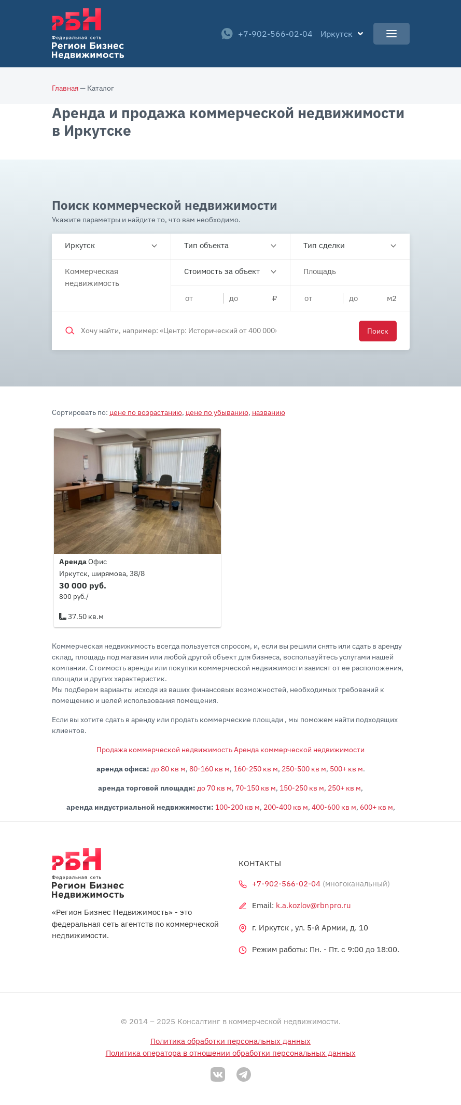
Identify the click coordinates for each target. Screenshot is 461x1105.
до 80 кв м (168, 768)
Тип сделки (324, 245)
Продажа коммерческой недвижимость (164, 749)
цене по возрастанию (145, 412)
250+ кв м (344, 788)
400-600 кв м (334, 807)
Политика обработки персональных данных (230, 1041)
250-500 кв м (304, 768)
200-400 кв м (285, 807)
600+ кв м (376, 807)
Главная (65, 88)
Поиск (377, 331)
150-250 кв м (302, 788)
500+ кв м (346, 768)
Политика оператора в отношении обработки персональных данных (231, 1053)
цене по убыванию (217, 412)
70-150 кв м (255, 788)
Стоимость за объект (222, 271)
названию (268, 412)
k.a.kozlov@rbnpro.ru (313, 905)
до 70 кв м (214, 788)
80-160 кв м (209, 768)
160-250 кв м (255, 768)
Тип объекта (206, 245)
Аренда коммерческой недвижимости (299, 749)
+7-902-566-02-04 (267, 33)
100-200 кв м (237, 807)
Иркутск (80, 245)
